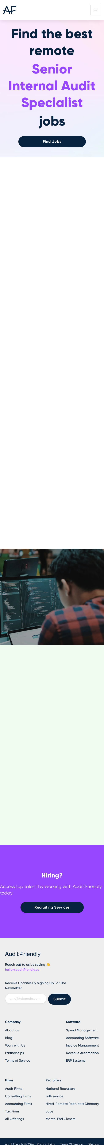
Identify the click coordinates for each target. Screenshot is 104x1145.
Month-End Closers (60, 1119)
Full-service (54, 1096)
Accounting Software (82, 1038)
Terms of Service (17, 1060)
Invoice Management (82, 1045)
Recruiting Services (52, 907)
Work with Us (15, 1045)
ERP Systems (75, 1060)
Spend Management (82, 1030)
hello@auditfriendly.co (22, 970)
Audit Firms (13, 1089)
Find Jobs (52, 141)
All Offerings (14, 1119)
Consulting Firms (18, 1096)
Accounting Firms (18, 1104)
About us (12, 1030)
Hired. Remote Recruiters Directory (72, 1104)
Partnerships (14, 1053)
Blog (8, 1038)
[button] (95, 10)
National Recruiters (60, 1089)
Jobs (49, 1111)
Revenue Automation (82, 1053)
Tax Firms (12, 1111)
